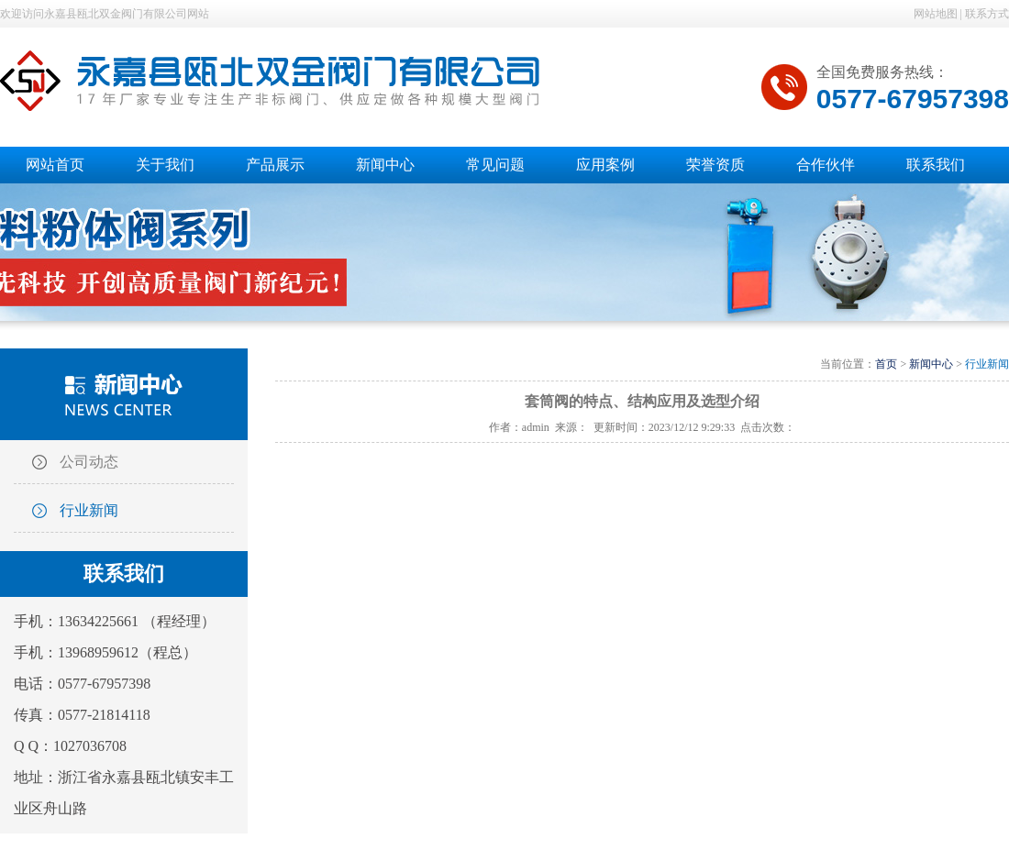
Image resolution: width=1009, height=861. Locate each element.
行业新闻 (89, 510)
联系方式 (987, 13)
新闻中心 (931, 364)
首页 (886, 364)
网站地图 (936, 13)
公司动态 (89, 461)
